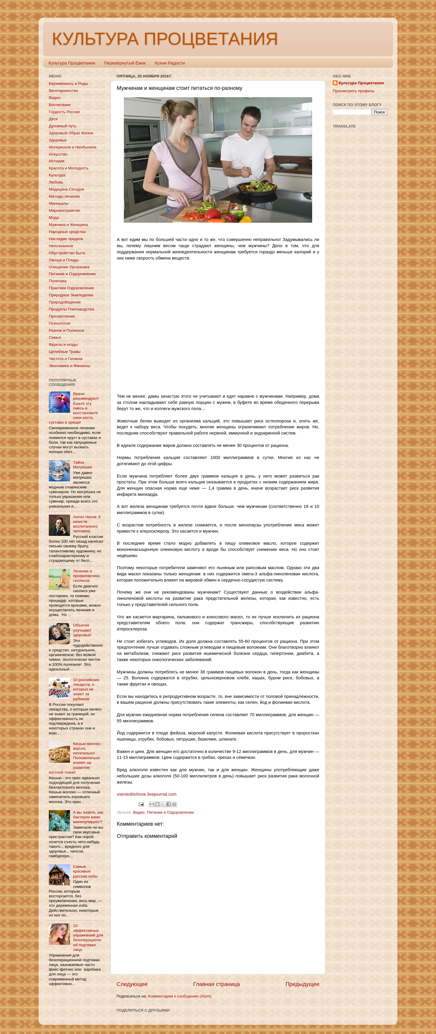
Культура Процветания (72, 62)
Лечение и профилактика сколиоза (86, 576)
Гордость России (64, 112)
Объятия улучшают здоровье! (82, 630)
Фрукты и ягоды (63, 344)
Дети (53, 119)
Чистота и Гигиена (65, 358)
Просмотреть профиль (354, 91)
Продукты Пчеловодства (71, 309)
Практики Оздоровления (71, 288)
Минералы (58, 203)
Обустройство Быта (67, 253)
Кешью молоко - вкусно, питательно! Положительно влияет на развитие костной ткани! (76, 757)
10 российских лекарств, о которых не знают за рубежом (86, 689)
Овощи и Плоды (64, 260)
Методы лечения (64, 196)
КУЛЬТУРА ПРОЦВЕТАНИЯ (165, 39)
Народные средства (67, 231)
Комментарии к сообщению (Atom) (180, 996)
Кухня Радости (170, 62)
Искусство (58, 154)
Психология (59, 323)
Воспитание (60, 105)
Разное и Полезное (66, 330)
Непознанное (61, 246)
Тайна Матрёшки (82, 464)
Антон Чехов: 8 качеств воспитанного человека (87, 524)
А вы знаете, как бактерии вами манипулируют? (88, 817)
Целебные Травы (65, 351)
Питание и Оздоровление (170, 812)
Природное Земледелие (71, 295)
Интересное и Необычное (72, 147)
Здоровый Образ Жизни (71, 133)
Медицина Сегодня (66, 189)
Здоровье (57, 140)
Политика (57, 281)
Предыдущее (302, 984)
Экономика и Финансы (69, 366)
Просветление (62, 316)
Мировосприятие (64, 210)
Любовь (56, 182)
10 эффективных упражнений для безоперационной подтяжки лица (88, 938)
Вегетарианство (63, 90)
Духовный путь (62, 126)
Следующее (132, 984)
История (56, 161)
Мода (54, 217)
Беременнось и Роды (68, 83)
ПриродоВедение (65, 302)
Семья (55, 337)
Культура (57, 175)
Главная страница (216, 984)
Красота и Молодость (69, 168)
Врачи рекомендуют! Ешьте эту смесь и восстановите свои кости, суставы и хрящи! (74, 408)
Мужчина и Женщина (68, 224)
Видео (138, 812)
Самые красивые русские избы (85, 871)
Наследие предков (66, 239)
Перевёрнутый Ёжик (125, 62)
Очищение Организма (69, 267)
